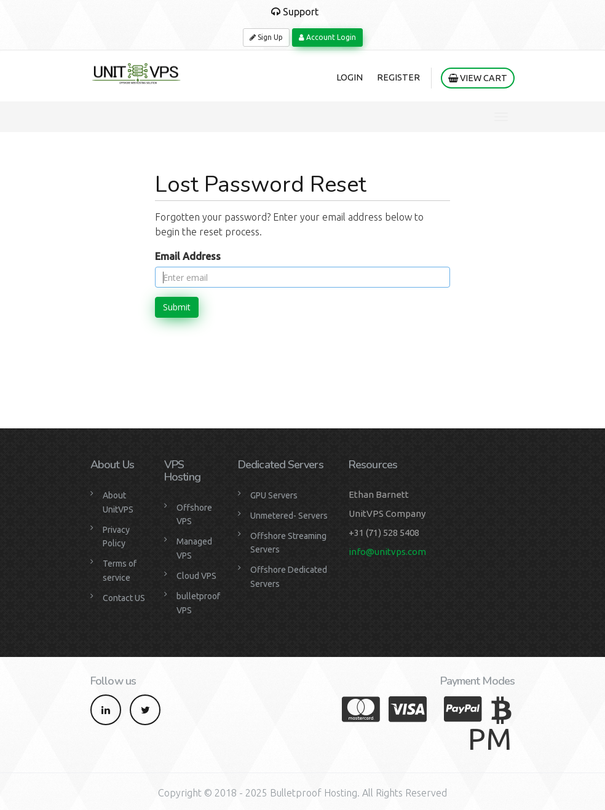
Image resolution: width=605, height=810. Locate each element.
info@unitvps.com (387, 551)
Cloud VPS (196, 576)
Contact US (124, 598)
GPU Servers (274, 495)
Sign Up (266, 37)
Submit (177, 307)
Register (398, 77)
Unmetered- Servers (289, 516)
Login (349, 77)
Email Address (188, 256)
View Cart (477, 78)
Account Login (327, 37)
